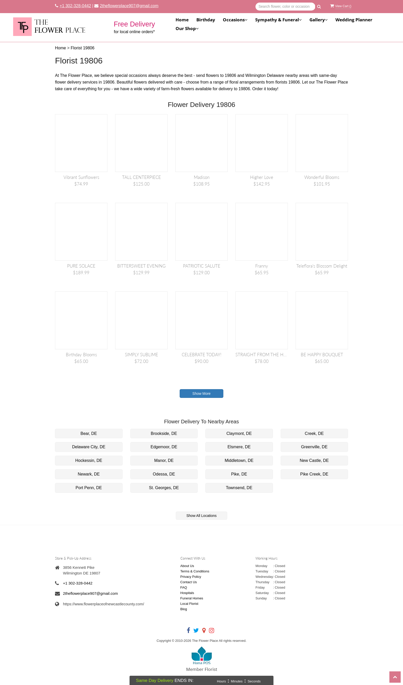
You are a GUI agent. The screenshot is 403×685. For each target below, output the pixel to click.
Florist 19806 (83, 48)
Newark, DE (89, 474)
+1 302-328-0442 (75, 6)
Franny (261, 266)
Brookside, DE (164, 433)
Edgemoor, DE (164, 447)
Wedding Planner (353, 20)
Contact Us (188, 582)
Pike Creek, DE (314, 474)
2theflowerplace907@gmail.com (129, 6)
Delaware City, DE (88, 447)
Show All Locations (201, 516)
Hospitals (187, 593)
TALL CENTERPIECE (141, 177)
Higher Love (261, 177)
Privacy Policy (190, 577)
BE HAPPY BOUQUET (322, 354)
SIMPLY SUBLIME (141, 354)
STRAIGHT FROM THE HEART (261, 354)
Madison (201, 177)
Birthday (205, 20)
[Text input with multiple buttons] (285, 7)
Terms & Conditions (194, 571)
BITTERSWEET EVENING (141, 266)
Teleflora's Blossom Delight (321, 266)
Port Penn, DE (89, 488)
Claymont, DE (239, 433)
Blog (183, 609)
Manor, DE (164, 460)
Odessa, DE (164, 474)
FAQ (183, 587)
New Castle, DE (314, 460)
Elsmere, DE (239, 447)
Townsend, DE (239, 488)
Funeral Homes (191, 598)
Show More (202, 393)
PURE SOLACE (81, 266)
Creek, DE (314, 433)
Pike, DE (239, 474)
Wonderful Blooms (321, 177)
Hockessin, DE (88, 460)
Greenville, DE (314, 447)
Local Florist (189, 604)
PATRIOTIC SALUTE (201, 266)
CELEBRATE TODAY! (201, 354)
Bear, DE (88, 433)
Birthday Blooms (81, 354)
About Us (187, 566)
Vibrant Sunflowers (81, 177)
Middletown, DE (239, 460)
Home (182, 20)
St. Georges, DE (164, 488)
